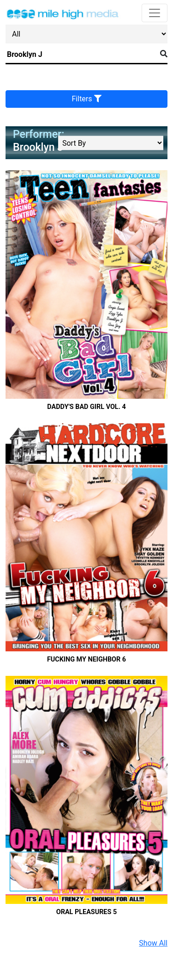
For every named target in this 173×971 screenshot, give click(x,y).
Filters (86, 98)
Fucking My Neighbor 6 (86, 659)
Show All (153, 943)
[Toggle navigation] (154, 13)
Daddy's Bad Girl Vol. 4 (86, 407)
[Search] (81, 54)
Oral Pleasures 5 (86, 912)
